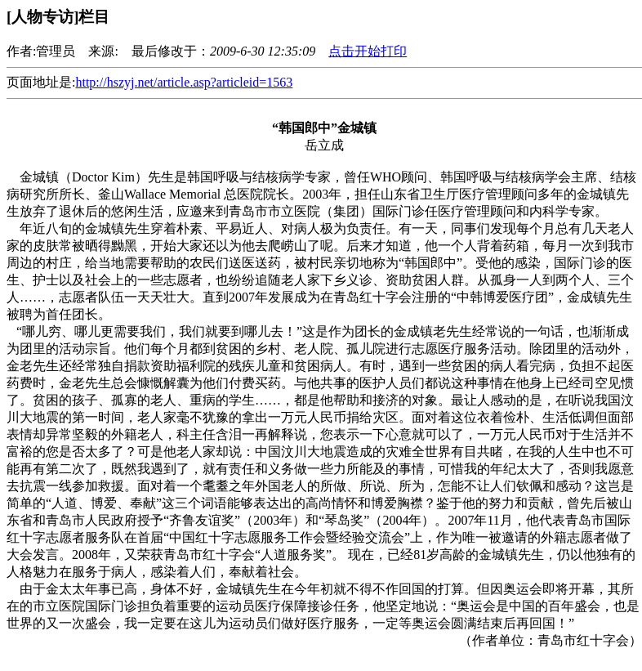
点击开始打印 (367, 51)
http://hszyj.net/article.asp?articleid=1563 (183, 82)
